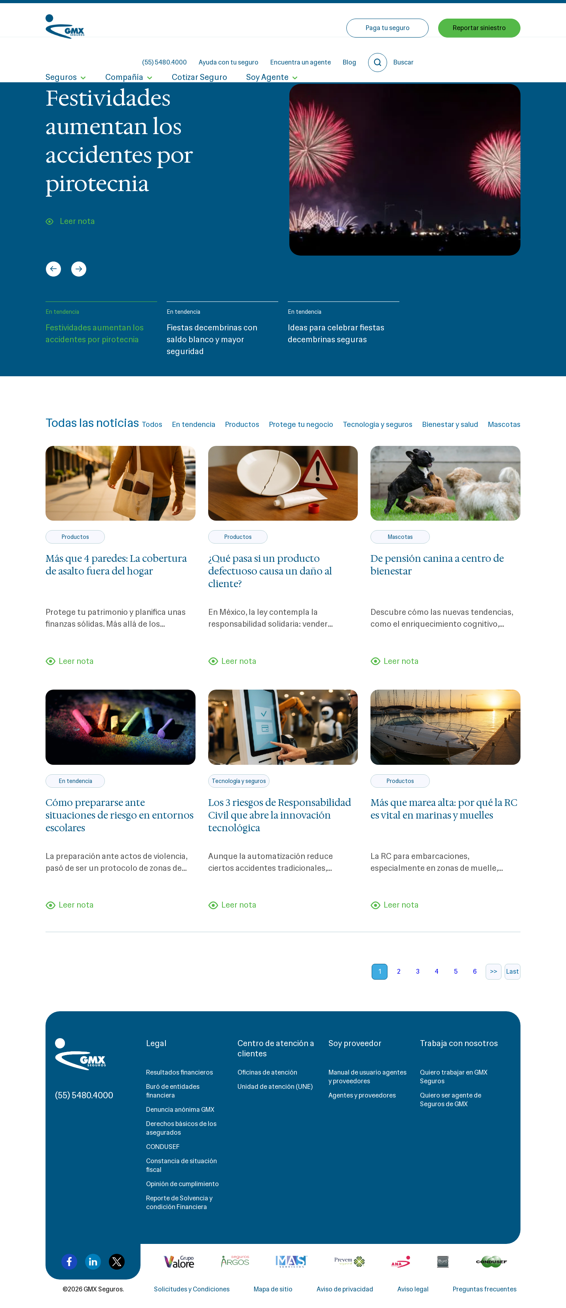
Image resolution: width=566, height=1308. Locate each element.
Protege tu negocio (301, 424)
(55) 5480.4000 (235, 20)
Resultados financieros (179, 1072)
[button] (101, 332)
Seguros (61, 54)
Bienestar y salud (450, 424)
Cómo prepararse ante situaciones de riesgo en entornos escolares (120, 815)
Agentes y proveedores (362, 1095)
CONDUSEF (163, 1147)
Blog (420, 20)
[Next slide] (79, 269)
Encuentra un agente (372, 20)
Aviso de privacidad (345, 1289)
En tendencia (62, 311)
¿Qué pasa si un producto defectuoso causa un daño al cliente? (270, 571)
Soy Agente (267, 54)
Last (512, 971)
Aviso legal (413, 1289)
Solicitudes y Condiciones (192, 1289)
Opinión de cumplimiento (182, 1184)
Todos (152, 424)
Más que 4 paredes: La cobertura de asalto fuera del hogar (116, 565)
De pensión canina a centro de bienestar (437, 565)
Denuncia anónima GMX (180, 1109)
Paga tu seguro (388, 54)
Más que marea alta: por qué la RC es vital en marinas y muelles (443, 809)
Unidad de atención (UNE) (275, 1086)
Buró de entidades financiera (172, 1090)
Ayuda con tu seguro (300, 20)
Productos (242, 424)
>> (493, 971)
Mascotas (504, 424)
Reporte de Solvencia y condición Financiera (179, 1202)
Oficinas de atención (267, 1072)
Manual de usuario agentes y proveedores (367, 1076)
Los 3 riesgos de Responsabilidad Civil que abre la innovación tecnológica (279, 815)
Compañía (124, 54)
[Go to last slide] (53, 269)
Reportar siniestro (479, 54)
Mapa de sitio (273, 1289)
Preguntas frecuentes (485, 1289)
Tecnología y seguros (377, 424)
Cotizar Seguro (199, 54)
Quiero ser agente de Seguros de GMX (450, 1099)
